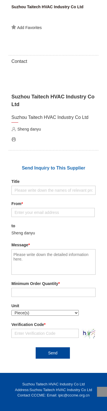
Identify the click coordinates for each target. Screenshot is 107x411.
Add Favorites (26, 27)
